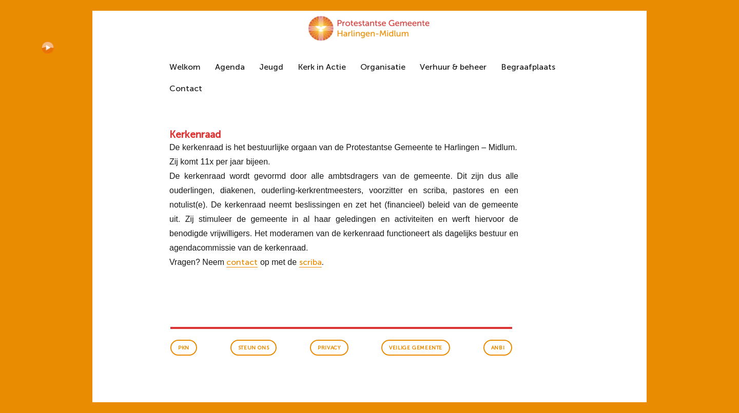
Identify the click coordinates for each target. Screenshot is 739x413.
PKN (183, 348)
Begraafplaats (528, 67)
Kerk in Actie (322, 67)
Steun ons (253, 348)
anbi (497, 348)
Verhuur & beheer (453, 67)
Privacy (329, 348)
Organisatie (382, 67)
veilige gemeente (415, 348)
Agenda (230, 67)
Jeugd (271, 67)
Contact (185, 88)
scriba (310, 262)
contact (242, 262)
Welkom (185, 67)
